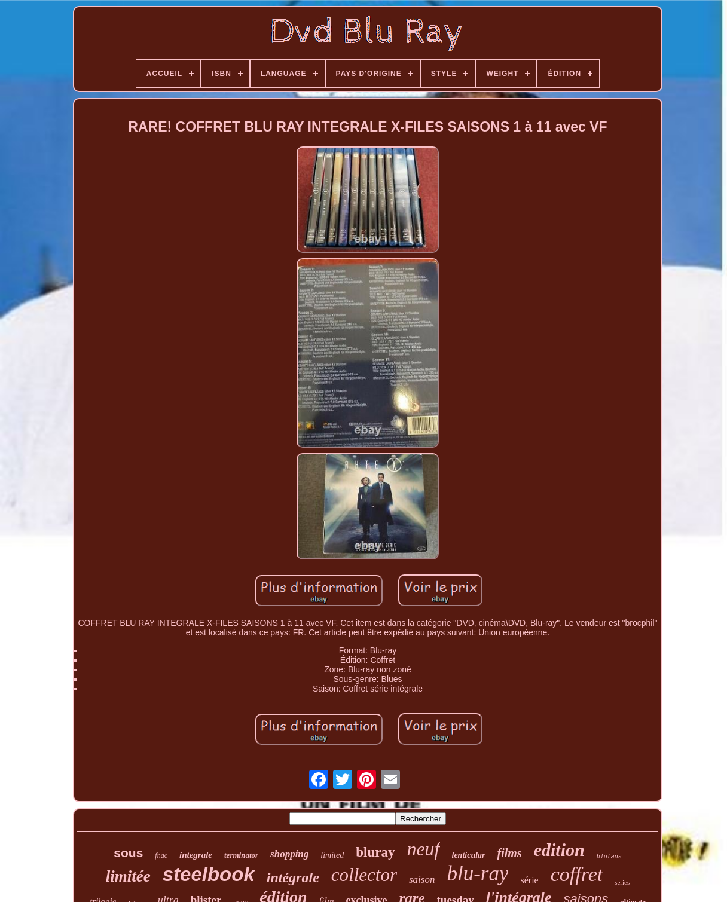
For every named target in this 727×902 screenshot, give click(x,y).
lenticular (468, 855)
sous (128, 853)
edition (559, 850)
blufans (609, 857)
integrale (195, 855)
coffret (577, 874)
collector (364, 874)
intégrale (293, 877)
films (509, 853)
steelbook (209, 874)
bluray (375, 852)
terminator (241, 855)
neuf (423, 849)
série (529, 880)
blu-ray (477, 873)
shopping (289, 854)
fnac (161, 855)
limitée (128, 876)
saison (422, 879)
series (622, 882)
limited (332, 855)
